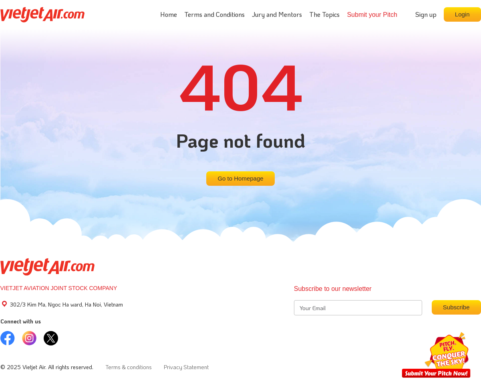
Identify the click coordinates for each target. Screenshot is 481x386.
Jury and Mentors (277, 14)
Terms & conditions (128, 367)
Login (462, 14)
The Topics (324, 14)
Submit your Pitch (372, 14)
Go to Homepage (240, 178)
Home (168, 14)
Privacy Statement (186, 367)
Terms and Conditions (214, 14)
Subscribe (456, 307)
